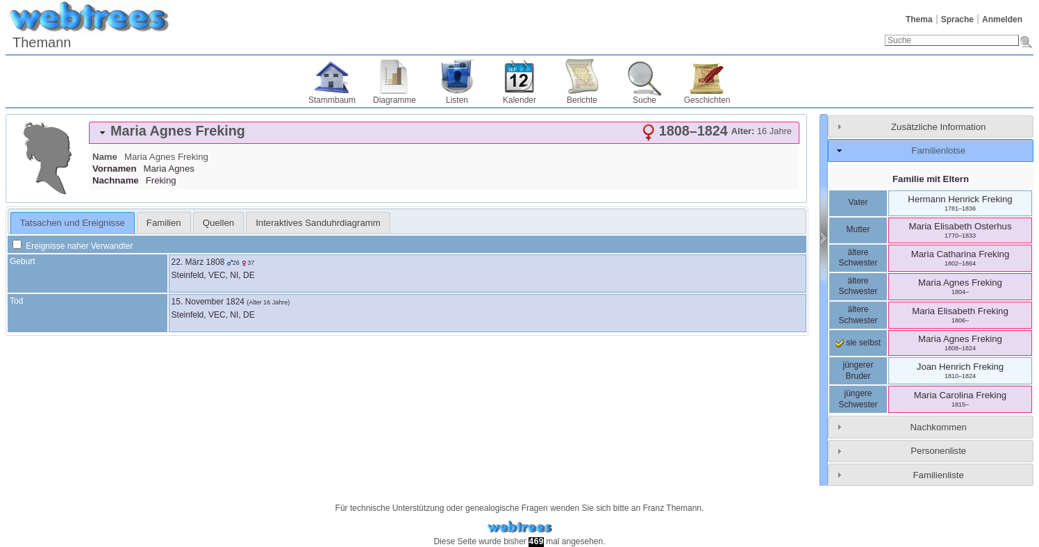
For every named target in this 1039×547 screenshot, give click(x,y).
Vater (858, 202)
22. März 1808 (198, 262)
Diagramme (394, 100)
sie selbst (858, 343)
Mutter (858, 229)
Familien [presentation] (164, 223)
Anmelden (1002, 19)
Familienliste (938, 475)
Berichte (582, 100)
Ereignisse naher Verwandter (73, 246)
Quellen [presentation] (218, 223)
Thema (919, 19)
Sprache (957, 19)
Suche (644, 100)
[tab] (444, 133)
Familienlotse (938, 150)
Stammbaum (332, 100)
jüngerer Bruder (857, 370)
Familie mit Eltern (930, 179)
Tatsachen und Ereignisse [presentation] (72, 223)
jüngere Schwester (857, 399)
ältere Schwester (857, 257)
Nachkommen (939, 427)
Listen (457, 100)
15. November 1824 (208, 302)
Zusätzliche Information (938, 127)
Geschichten (707, 100)
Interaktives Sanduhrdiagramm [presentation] (318, 223)
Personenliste (938, 451)
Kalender (519, 100)
